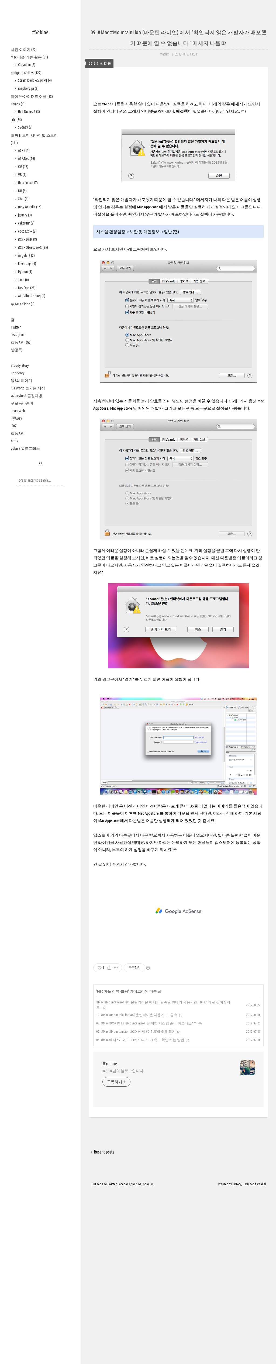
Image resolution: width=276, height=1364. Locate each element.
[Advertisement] (178, 132)
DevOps (26, 288)
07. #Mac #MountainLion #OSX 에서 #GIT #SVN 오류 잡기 (135, 1204)
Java (23, 280)
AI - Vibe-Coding (31, 296)
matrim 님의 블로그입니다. (123, 1243)
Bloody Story (20, 365)
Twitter (16, 327)
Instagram (18, 335)
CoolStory (18, 373)
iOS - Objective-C (32, 247)
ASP (23, 150)
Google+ (148, 1356)
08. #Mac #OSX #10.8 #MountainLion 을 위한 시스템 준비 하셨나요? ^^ (146, 1195)
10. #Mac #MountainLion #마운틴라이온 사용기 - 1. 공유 (136, 1187)
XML (23, 199)
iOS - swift (27, 239)
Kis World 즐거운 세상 (28, 388)
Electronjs (26, 263)
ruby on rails (29, 207)
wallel (262, 1356)
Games (18, 104)
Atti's (14, 441)
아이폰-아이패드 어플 (32, 96)
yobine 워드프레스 (25, 448)
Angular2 (26, 255)
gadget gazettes (26, 73)
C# (22, 166)
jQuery (24, 215)
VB (21, 174)
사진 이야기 (24, 49)
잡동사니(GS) (21, 342)
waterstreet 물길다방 (26, 395)
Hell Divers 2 (28, 111)
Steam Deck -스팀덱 (34, 80)
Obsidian (26, 65)
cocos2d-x (27, 231)
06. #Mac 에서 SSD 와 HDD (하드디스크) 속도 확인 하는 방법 (140, 1212)
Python (24, 272)
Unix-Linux (27, 183)
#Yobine (40, 32)
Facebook (124, 1356)
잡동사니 (18, 433)
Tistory (236, 1356)
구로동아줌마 (22, 403)
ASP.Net (26, 158)
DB (22, 191)
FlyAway (16, 418)
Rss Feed (96, 1356)
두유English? (22, 304)
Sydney (25, 127)
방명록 (16, 350)
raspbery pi (28, 88)
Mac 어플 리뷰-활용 (29, 57)
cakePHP (25, 223)
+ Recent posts (102, 1324)
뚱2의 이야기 (21, 380)
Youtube (136, 1356)
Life (16, 120)
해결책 (182, 283)
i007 (13, 426)
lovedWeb (18, 411)
